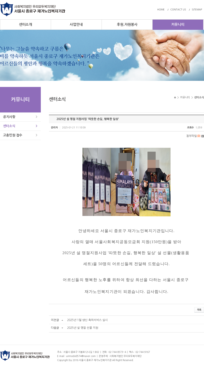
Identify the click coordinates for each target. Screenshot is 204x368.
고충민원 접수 (12, 135)
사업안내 (76, 24)
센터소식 (9, 126)
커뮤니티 (177, 24)
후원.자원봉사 (127, 24)
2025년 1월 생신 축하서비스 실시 (87, 320)
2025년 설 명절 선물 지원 (82, 327)
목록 (199, 310)
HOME (161, 9)
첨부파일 (195, 136)
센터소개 (25, 24)
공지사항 (9, 116)
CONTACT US (178, 9)
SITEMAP (197, 9)
